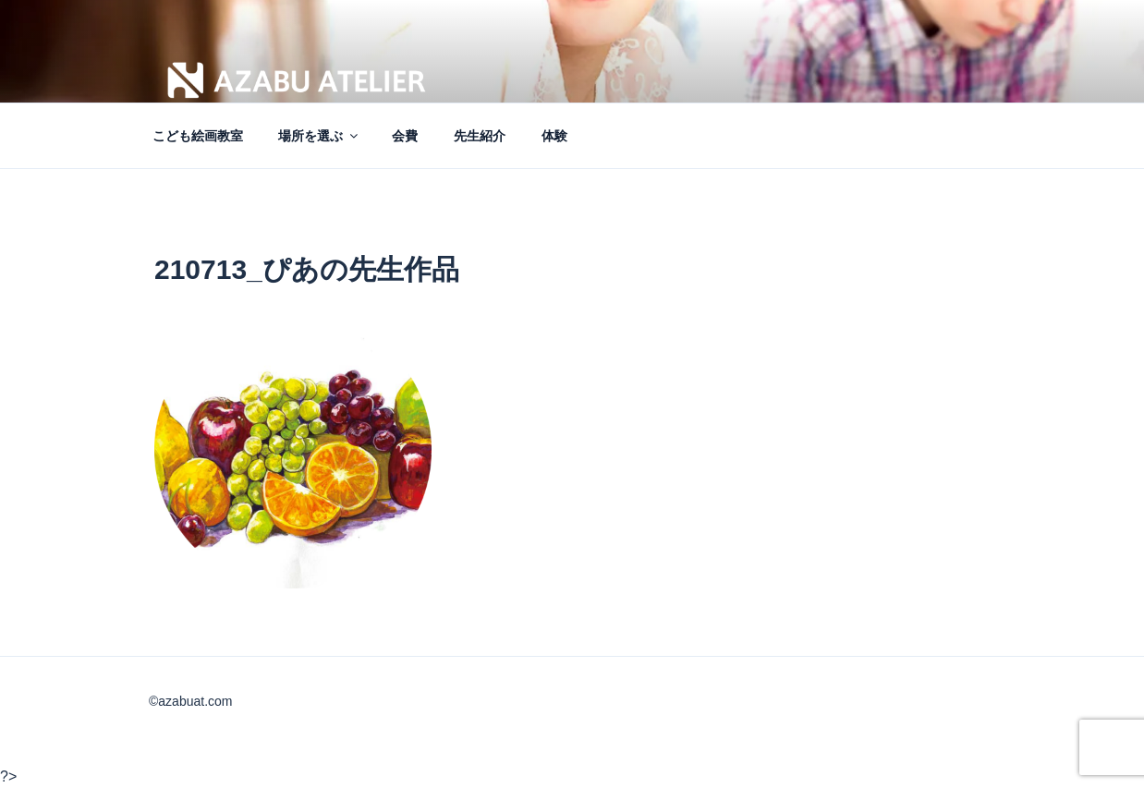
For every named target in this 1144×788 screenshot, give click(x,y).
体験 (554, 135)
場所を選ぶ (319, 135)
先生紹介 (479, 135)
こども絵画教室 (197, 135)
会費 (405, 135)
